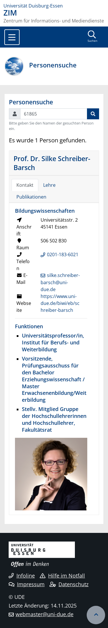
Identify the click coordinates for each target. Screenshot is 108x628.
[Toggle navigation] (12, 37)
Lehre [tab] (49, 185)
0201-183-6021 (62, 254)
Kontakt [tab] (24, 185)
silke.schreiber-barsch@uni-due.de (60, 282)
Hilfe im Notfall (62, 575)
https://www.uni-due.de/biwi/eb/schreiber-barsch (60, 303)
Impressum (27, 584)
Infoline (22, 575)
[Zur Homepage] (54, 5)
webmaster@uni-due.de (44, 614)
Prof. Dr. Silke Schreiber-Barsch (52, 163)
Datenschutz (69, 584)
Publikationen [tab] (31, 197)
